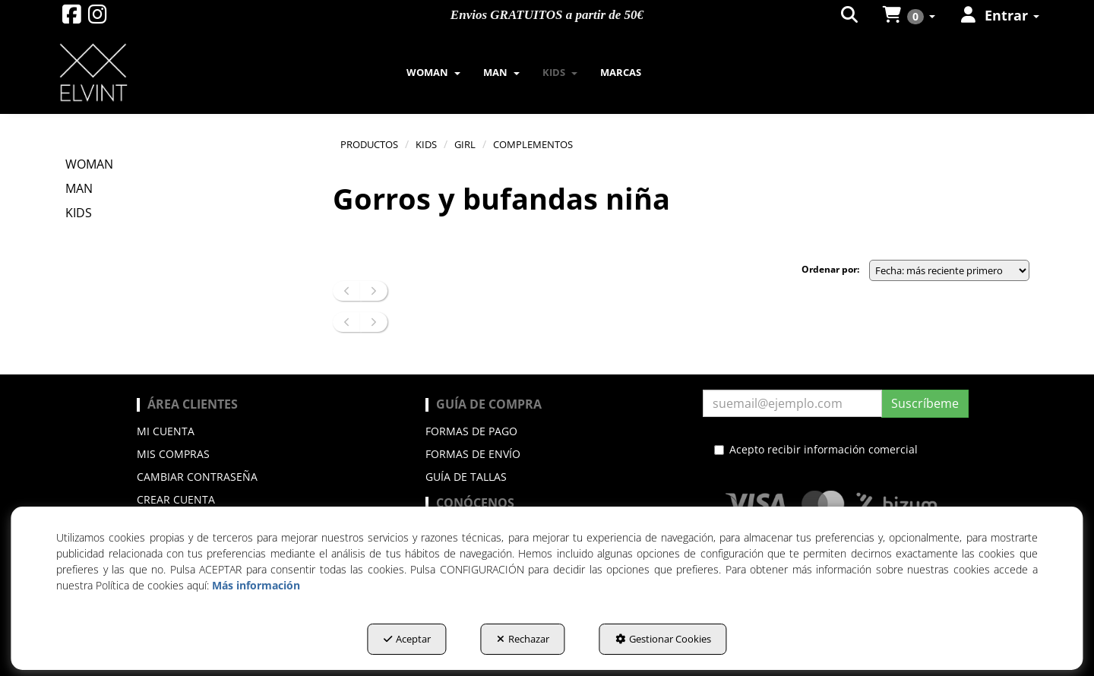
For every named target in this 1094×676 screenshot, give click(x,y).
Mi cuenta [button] (165, 431)
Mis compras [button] (173, 454)
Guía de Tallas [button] (466, 476)
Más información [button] (256, 585)
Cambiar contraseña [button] (197, 476)
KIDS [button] (78, 212)
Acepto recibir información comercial (816, 449)
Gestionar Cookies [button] (663, 639)
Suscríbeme (925, 403)
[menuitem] (433, 72)
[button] (71, 18)
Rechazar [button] (523, 639)
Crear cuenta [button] (176, 499)
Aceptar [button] (407, 639)
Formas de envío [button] (472, 454)
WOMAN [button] (89, 164)
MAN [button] (79, 188)
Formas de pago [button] (471, 431)
